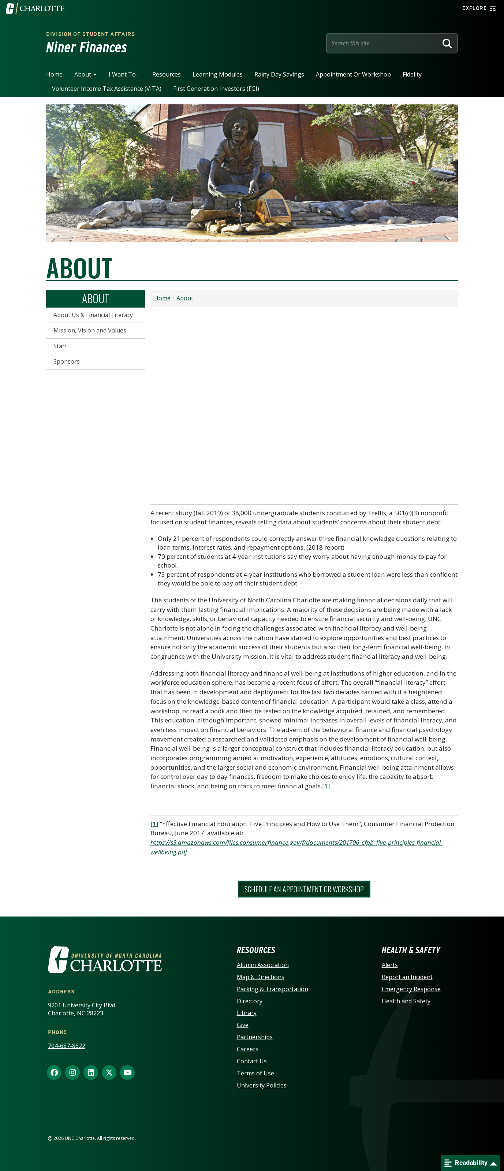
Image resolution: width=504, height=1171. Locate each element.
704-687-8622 (66, 1046)
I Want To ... (125, 74)
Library (247, 1013)
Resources (166, 74)
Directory (249, 1001)
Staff (59, 346)
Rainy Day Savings (279, 74)
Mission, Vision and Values (89, 330)
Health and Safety (406, 1001)
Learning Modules (218, 74)
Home (54, 74)
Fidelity (412, 74)
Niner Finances (86, 47)
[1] (326, 786)
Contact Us (252, 1061)
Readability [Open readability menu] (466, 1163)
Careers (247, 1049)
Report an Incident (407, 977)
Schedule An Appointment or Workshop (304, 889)
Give (243, 1025)
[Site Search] (383, 43)
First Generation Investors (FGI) (216, 89)
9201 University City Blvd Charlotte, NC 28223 (81, 1009)
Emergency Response (411, 989)
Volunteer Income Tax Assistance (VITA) (106, 89)
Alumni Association (263, 965)
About (82, 74)
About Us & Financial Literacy (93, 315)
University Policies (262, 1085)
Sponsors (66, 361)
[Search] (447, 43)
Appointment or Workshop (353, 74)
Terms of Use (255, 1073)
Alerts (390, 965)
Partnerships (255, 1037)
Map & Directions (260, 977)
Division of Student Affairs (90, 34)
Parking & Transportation (272, 989)
